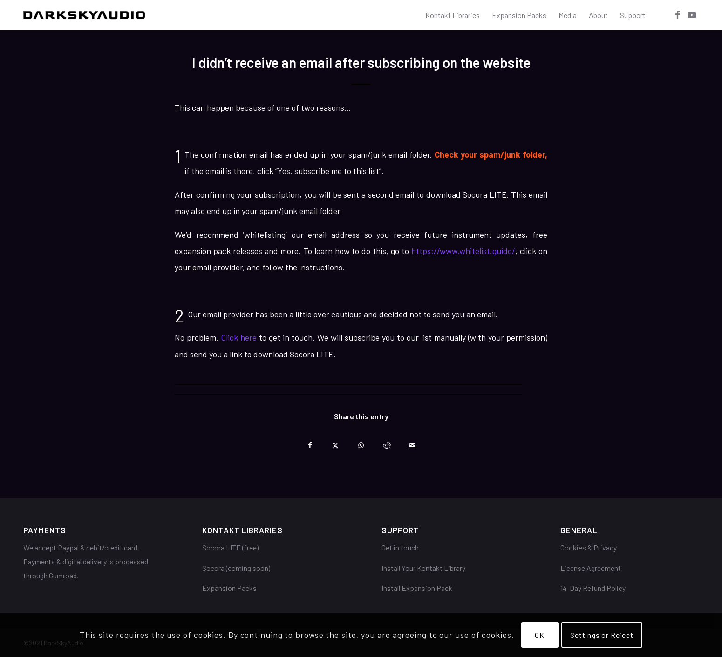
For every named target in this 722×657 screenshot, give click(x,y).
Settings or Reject (601, 634)
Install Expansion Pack (416, 587)
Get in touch (400, 547)
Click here (239, 337)
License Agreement (590, 567)
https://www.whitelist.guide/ (463, 251)
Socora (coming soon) (236, 567)
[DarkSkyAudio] (84, 15)
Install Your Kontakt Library (423, 567)
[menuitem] (452, 15)
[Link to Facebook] (678, 15)
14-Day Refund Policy (593, 587)
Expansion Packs (229, 587)
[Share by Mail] (412, 443)
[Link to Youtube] (692, 15)
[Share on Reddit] (387, 443)
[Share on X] (335, 443)
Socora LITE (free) (230, 547)
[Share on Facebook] (310, 443)
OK (540, 634)
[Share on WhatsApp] (361, 443)
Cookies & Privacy (588, 547)
